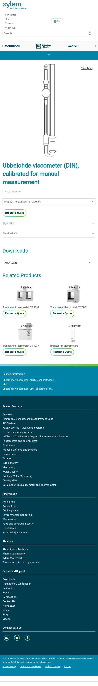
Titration (7, 458)
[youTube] (17, 638)
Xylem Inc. (10, 27)
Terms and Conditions (30, 666)
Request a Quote (14, 212)
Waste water (10, 519)
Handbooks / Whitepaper (17, 583)
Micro (6, 384)
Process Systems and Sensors (20, 449)
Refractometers (11, 454)
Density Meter (10, 480)
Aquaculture (9, 506)
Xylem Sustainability (14, 553)
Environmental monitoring (17, 514)
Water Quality (10, 471)
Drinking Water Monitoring (17, 476)
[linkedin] (7, 638)
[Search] (49, 33)
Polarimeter (9, 445)
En (58, 21)
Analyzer (7, 414)
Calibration (9, 588)
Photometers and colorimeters (20, 440)
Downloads (9, 579)
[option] (43, 46)
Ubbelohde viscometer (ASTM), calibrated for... (29, 380)
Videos (6, 618)
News (6, 610)
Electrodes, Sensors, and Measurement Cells (28, 418)
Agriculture (9, 501)
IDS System (9, 423)
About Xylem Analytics (15, 549)
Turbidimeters (10, 462)
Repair (6, 592)
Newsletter (10, 14)
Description (8, 223)
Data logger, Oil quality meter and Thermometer (29, 484)
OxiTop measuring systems (18, 432)
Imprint (67, 666)
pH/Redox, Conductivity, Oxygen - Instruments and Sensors (35, 436)
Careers (9, 23)
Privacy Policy (9, 666)
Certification (9, 596)
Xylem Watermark (13, 558)
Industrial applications (15, 532)
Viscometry (9, 467)
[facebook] (27, 638)
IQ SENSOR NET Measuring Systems (23, 427)
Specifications (10, 233)
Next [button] (95, 46)
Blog (7, 19)
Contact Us (9, 601)
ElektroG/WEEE (52, 666)
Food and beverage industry (18, 523)
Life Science (9, 528)
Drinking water (11, 510)
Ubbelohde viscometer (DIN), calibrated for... (28, 388)
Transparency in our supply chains (22, 562)
